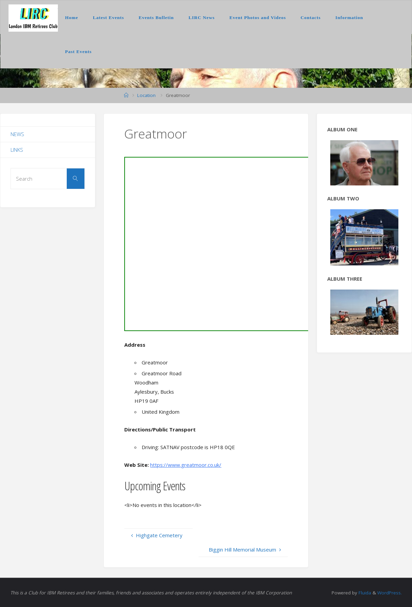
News (17, 134)
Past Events (78, 51)
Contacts (311, 17)
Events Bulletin (156, 17)
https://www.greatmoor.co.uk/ (185, 464)
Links (17, 149)
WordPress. (389, 593)
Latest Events (108, 17)
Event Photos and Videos (257, 17)
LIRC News (202, 17)
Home (71, 17)
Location (146, 95)
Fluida (364, 593)
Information (349, 17)
